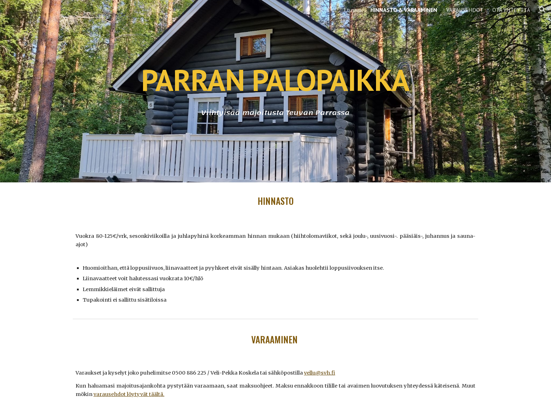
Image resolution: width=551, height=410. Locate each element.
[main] (275, 80)
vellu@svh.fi (319, 373)
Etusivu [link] (352, 9)
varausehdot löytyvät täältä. (128, 394)
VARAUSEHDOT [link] (464, 9)
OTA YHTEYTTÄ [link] (511, 9)
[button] (542, 9)
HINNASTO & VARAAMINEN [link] (403, 9)
